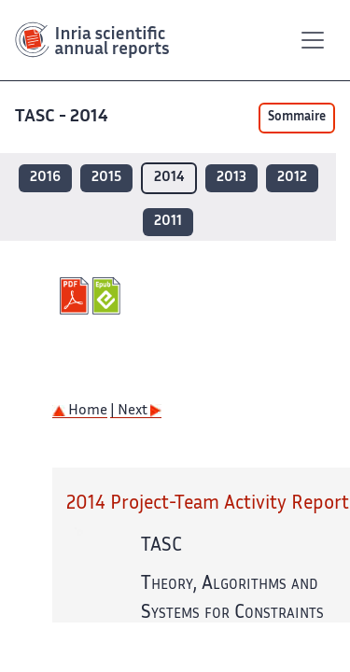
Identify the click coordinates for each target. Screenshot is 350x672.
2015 (106, 178)
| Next (135, 411)
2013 (231, 178)
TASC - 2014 (61, 117)
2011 (168, 222)
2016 (45, 178)
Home (79, 411)
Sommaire (297, 117)
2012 (292, 178)
